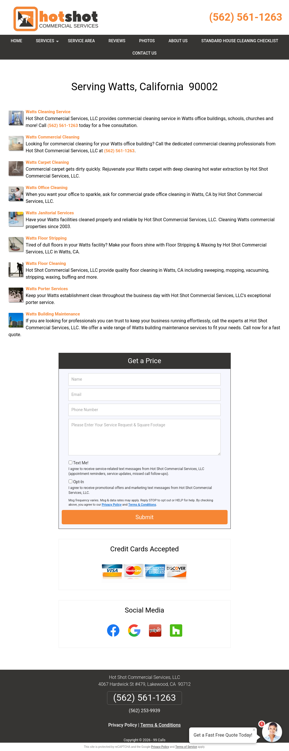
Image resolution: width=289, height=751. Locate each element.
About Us (177, 40)
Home (16, 40)
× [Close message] (254, 730)
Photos (147, 40)
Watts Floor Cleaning (46, 255)
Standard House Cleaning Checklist (239, 40)
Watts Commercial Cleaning (52, 129)
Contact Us (145, 53)
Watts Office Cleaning (47, 179)
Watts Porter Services (47, 280)
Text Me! (80, 454)
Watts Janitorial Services (50, 204)
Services (48, 42)
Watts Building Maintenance (53, 306)
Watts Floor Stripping (46, 230)
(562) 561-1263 (245, 17)
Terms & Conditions (142, 496)
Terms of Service (186, 738)
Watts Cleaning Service (48, 103)
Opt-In (78, 473)
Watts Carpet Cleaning (47, 154)
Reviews (116, 40)
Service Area (81, 40)
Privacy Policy (112, 496)
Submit (144, 509)
